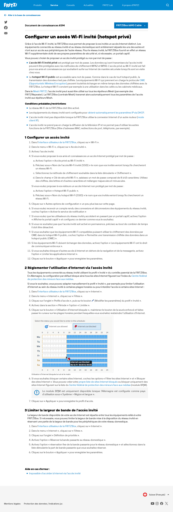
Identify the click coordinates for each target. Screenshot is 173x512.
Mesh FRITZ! (40, 91)
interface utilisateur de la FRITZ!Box (57, 142)
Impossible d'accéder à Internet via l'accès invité (55, 473)
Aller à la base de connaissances (24, 15)
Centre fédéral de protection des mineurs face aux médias (99, 385)
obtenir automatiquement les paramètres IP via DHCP (116, 112)
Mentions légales (12, 503)
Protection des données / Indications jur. (43, 503)
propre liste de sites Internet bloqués (98, 381)
